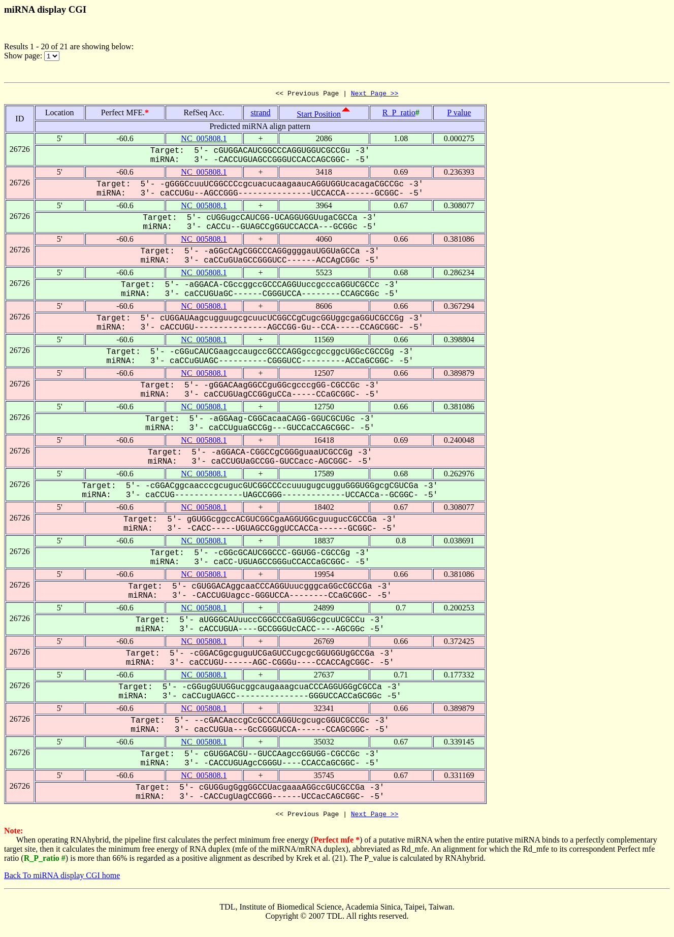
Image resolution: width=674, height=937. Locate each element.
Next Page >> (375, 94)
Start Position (319, 115)
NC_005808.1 (204, 140)
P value (459, 114)
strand (260, 114)
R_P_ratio (398, 114)
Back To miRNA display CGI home (62, 878)
